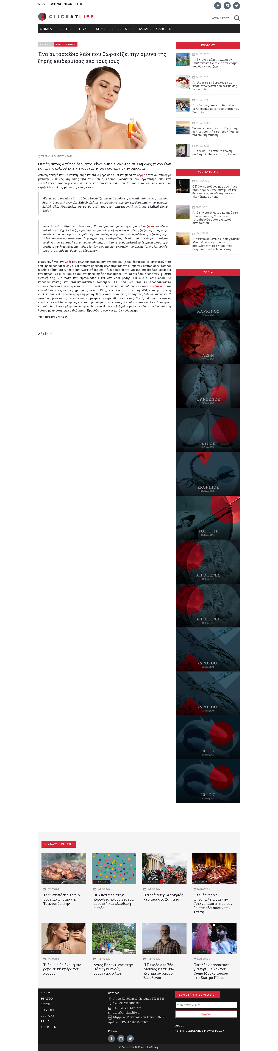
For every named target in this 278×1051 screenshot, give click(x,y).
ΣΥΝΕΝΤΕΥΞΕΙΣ (208, 172)
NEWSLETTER (73, 4)
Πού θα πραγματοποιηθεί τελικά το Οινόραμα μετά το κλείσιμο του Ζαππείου (215, 108)
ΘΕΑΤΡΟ (65, 29)
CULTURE (124, 29)
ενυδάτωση (157, 286)
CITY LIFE (103, 29)
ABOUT (42, 4)
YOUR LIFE (163, 29)
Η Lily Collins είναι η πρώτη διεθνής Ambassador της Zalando (215, 152)
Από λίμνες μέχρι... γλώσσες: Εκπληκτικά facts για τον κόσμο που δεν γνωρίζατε (214, 63)
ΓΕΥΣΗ (84, 29)
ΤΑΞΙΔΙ (143, 29)
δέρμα (141, 175)
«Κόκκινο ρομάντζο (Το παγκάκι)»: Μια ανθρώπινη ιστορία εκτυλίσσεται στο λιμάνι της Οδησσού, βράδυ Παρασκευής (216, 244)
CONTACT (55, 4)
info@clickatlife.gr (127, 1012)
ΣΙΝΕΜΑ (46, 29)
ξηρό (149, 226)
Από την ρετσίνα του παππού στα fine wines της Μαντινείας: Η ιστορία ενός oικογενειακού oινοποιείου (215, 218)
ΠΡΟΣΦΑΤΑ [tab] (208, 45)
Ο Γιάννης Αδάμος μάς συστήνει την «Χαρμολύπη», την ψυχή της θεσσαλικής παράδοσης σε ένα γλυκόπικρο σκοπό (214, 192)
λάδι (68, 262)
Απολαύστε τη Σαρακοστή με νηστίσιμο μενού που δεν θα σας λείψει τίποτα (214, 86)
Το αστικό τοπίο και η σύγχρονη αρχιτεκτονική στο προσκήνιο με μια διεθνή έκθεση (215, 131)
